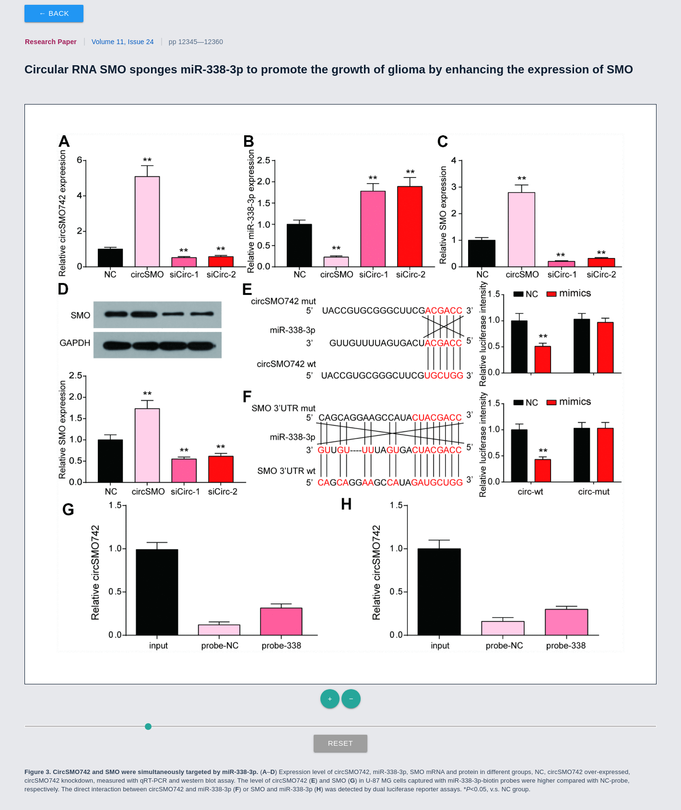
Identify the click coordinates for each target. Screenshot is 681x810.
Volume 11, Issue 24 (123, 42)
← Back (54, 13)
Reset (340, 743)
